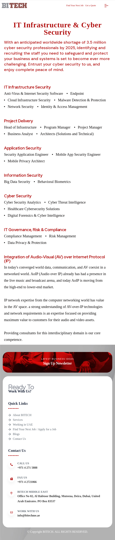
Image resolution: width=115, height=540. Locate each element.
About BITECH (22, 415)
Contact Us (19, 438)
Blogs (16, 434)
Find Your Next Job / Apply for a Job (34, 429)
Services (18, 419)
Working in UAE (23, 424)
